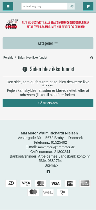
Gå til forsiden (48, 103)
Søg (71, 5)
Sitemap (51, 165)
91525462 (59, 142)
